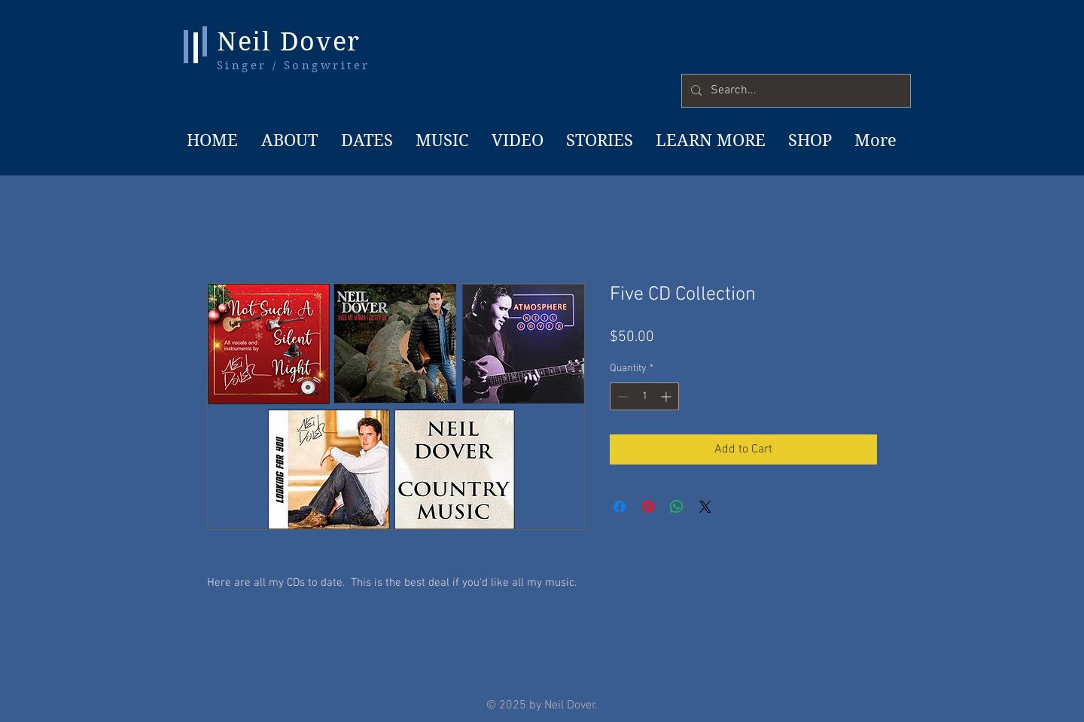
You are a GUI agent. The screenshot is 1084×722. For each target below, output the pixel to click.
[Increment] (667, 396)
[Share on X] (705, 507)
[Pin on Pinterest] (648, 507)
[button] (709, 140)
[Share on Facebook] (620, 507)
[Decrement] (621, 396)
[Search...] (794, 91)
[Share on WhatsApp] (677, 507)
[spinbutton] (644, 396)
